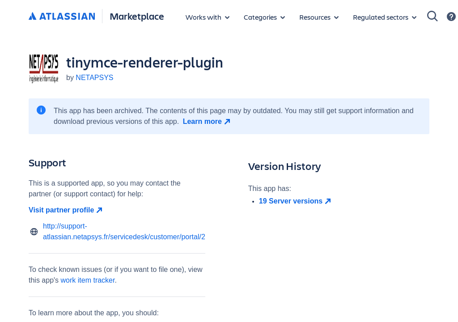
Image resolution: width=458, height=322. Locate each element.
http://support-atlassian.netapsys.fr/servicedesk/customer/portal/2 (124, 231)
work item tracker (88, 280)
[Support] (451, 16)
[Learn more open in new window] (208, 121)
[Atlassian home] (62, 16)
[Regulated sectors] (385, 17)
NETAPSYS (94, 77)
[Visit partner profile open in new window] (117, 210)
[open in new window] (344, 201)
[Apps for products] (207, 17)
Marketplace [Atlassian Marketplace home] (137, 15)
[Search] (432, 16)
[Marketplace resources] (319, 17)
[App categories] (264, 17)
